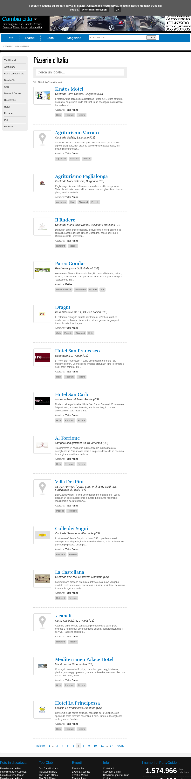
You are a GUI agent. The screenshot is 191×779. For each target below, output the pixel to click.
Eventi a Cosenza (81, 771)
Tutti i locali (10, 60)
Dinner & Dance (12, 93)
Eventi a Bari (78, 768)
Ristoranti (9, 126)
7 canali (63, 616)
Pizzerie (8, 113)
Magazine (74, 38)
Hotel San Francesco (77, 351)
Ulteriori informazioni (94, 9)
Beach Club (10, 80)
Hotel (7, 106)
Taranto (28, 24)
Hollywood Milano (48, 771)
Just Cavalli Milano (48, 768)
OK (117, 9)
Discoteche (10, 100)
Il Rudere (65, 220)
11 (102, 745)
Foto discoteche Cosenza (13, 771)
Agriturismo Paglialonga (81, 176)
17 (111, 745)
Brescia (37, 24)
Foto (10, 38)
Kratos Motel (69, 89)
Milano (16, 27)
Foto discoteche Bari (10, 768)
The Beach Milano (48, 775)
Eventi (30, 38)
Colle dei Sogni (71, 528)
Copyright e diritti (112, 771)
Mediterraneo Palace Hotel (84, 659)
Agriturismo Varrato (77, 133)
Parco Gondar (70, 263)
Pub (6, 120)
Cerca (151, 37)
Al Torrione (67, 438)
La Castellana (69, 572)
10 (95, 745)
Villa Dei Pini (69, 482)
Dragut (63, 307)
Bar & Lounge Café (14, 73)
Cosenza (7, 27)
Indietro (40, 745)
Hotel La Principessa (77, 703)
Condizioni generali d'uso (116, 775)
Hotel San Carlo (72, 394)
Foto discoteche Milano (12, 775)
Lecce (24, 27)
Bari (21, 24)
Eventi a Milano (80, 775)
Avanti (120, 745)
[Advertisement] (160, 114)
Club (6, 87)
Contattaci (108, 768)
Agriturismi (9, 67)
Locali (50, 38)
